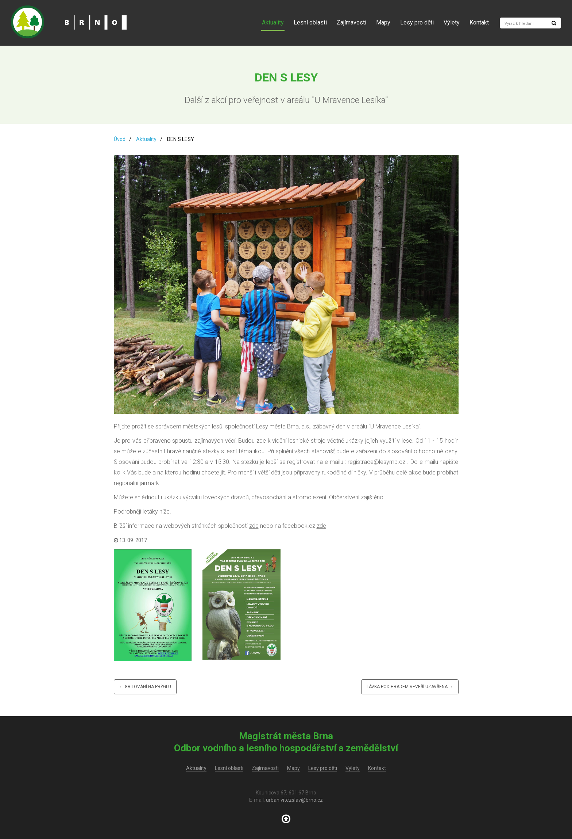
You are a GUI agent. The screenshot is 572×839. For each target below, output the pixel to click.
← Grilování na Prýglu (145, 686)
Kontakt (479, 22)
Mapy (383, 22)
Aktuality (273, 22)
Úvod (119, 139)
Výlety (452, 22)
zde (254, 525)
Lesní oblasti (310, 22)
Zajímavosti (351, 22)
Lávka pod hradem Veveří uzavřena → (410, 686)
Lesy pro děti (417, 22)
